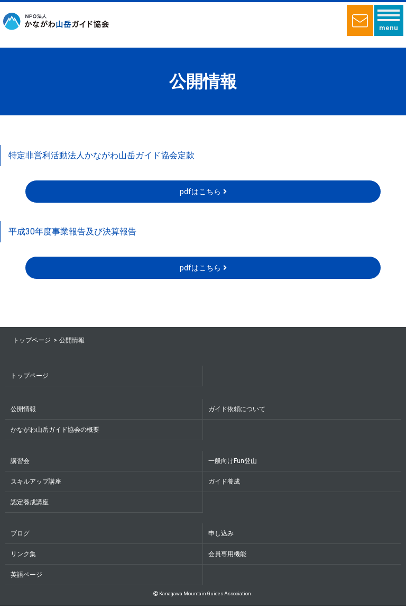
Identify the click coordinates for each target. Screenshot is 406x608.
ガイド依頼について (236, 410)
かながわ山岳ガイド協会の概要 (55, 431)
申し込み (221, 535)
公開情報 (23, 410)
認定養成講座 (30, 503)
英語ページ (26, 576)
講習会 (20, 462)
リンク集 (23, 555)
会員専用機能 (227, 555)
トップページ (32, 342)
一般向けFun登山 (232, 462)
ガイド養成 (224, 483)
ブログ (20, 535)
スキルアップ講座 (36, 483)
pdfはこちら (200, 193)
